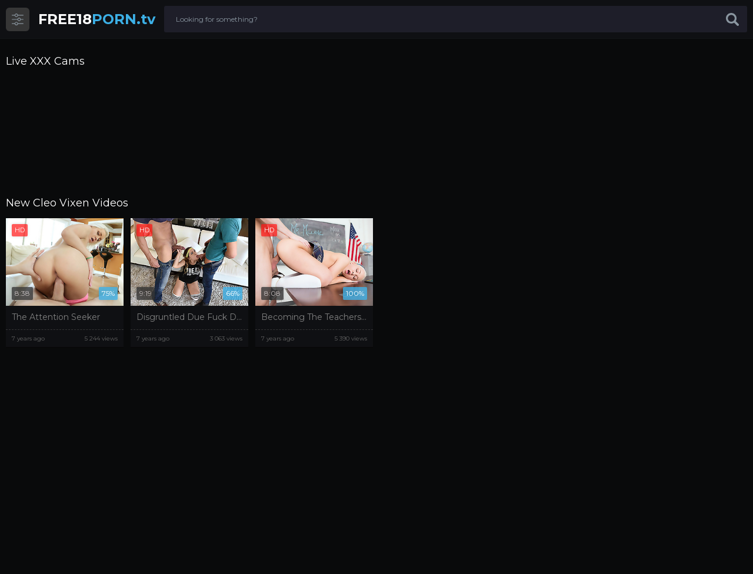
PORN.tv (96, 19)
